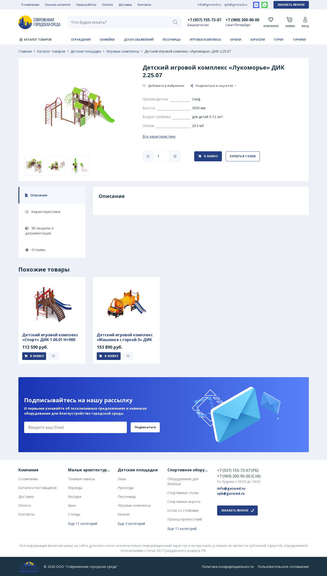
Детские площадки (85, 51)
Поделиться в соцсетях (212, 85)
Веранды (75, 487)
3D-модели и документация (39, 230)
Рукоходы (126, 487)
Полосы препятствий (184, 519)
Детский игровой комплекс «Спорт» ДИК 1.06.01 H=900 (50, 337)
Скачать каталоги (57, 5)
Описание (36, 195)
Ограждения (81, 40)
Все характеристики (159, 136)
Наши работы (86, 5)
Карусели (258, 40)
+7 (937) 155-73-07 (204, 19)
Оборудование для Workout (182, 481)
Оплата (107, 5)
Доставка (125, 5)
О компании (30, 5)
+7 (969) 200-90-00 (242, 19)
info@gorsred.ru (209, 5)
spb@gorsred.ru (235, 5)
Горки (278, 40)
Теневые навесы (81, 479)
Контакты (144, 5)
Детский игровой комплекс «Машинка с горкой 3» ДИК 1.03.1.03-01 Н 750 (125, 339)
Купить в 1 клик (243, 156)
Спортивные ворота (183, 501)
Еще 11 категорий (82, 523)
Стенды (74, 514)
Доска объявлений (139, 40)
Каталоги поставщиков (37, 487)
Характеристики (42, 211)
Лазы (122, 479)
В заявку (208, 156)
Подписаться (145, 427)
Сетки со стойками (182, 510)
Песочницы (172, 40)
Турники (299, 40)
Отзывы (35, 249)
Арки (72, 505)
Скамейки (107, 40)
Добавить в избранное (164, 85)
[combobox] (118, 22)
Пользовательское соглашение (283, 566)
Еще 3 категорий (131, 523)
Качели (235, 40)
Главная (25, 51)
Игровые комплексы (205, 40)
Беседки (74, 496)
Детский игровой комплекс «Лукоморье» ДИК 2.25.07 (188, 51)
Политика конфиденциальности (228, 566)
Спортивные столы (182, 492)
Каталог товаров (51, 51)
